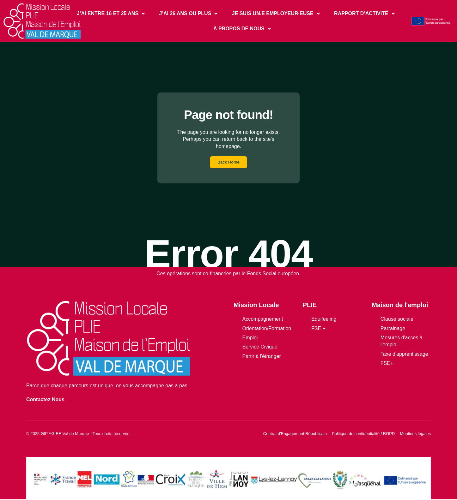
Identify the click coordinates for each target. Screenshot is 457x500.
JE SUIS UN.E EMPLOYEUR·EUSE (276, 13)
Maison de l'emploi (400, 305)
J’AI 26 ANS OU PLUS (188, 13)
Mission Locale (256, 305)
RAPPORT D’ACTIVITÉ (364, 13)
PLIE (310, 305)
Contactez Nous (45, 399)
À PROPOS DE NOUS (242, 28)
